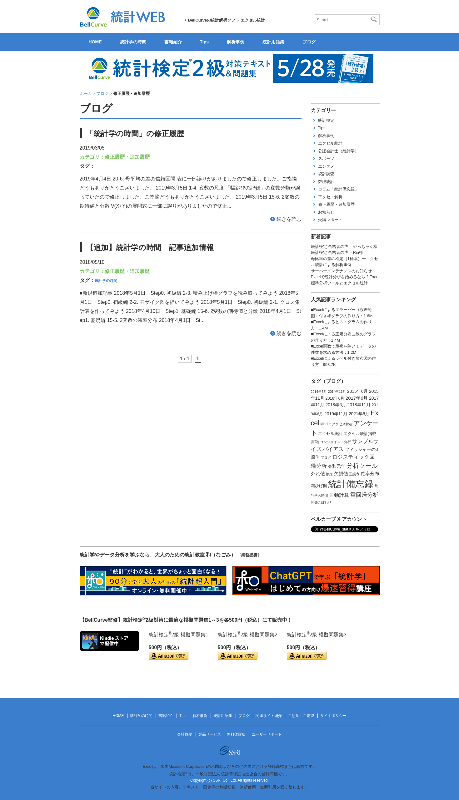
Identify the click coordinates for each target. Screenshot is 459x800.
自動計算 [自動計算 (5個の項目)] (339, 495)
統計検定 (326, 120)
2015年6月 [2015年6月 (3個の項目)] (357, 391)
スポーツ (326, 158)
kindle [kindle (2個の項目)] (326, 424)
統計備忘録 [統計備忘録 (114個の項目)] (350, 484)
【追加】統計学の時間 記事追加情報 (150, 247)
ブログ (309, 41)
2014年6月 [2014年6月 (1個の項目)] (319, 391)
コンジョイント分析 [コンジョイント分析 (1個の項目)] (335, 442)
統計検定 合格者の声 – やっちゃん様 (344, 246)
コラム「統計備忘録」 (338, 189)
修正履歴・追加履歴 (127, 157)
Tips (204, 41)
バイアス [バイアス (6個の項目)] (333, 449)
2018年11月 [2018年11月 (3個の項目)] (359, 404)
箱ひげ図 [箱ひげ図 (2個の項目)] (319, 486)
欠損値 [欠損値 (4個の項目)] (341, 473)
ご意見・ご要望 (301, 716)
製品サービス (209, 734)
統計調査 (326, 173)
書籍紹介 (173, 41)
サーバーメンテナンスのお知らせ (341, 271)
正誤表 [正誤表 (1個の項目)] (354, 474)
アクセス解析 (330, 197)
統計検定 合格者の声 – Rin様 (337, 252)
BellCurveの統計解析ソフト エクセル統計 (226, 20)
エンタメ (326, 166)
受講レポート (330, 219)
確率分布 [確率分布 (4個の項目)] (370, 473)
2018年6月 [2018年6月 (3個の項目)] (336, 404)
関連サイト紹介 (269, 716)
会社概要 (184, 734)
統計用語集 (273, 41)
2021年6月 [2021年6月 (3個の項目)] (359, 413)
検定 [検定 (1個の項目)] (329, 474)
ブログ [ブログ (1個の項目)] (326, 457)
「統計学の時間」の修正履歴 (135, 133)
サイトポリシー (333, 716)
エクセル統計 (330, 143)
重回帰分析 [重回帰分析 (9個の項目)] (364, 495)
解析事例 (235, 41)
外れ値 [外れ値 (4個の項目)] (318, 473)
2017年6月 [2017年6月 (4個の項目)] (357, 398)
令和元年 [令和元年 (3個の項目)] (336, 466)
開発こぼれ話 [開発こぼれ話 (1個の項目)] (321, 502)
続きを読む (289, 219)
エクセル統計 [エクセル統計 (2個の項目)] (330, 434)
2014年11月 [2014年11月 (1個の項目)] (337, 391)
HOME (95, 41)
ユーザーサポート (267, 734)
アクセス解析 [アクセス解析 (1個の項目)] (342, 424)
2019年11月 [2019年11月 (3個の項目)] (335, 413)
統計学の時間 (133, 41)
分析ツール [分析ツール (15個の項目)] (362, 465)
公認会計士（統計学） (338, 151)
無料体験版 (236, 734)
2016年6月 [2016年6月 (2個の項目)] (335, 398)
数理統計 (326, 181)
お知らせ (326, 212)
